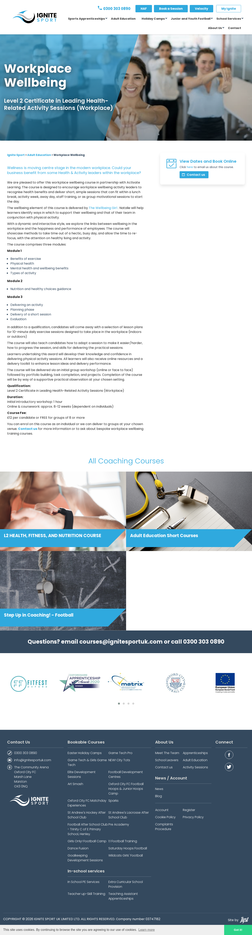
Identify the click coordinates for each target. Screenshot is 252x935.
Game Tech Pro (120, 753)
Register (189, 810)
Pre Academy (118, 824)
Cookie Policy (165, 817)
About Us (215, 28)
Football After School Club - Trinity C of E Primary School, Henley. (88, 829)
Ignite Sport (16, 155)
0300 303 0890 (114, 8)
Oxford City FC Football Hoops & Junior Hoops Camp (126, 789)
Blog (158, 796)
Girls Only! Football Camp (87, 841)
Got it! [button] (238, 929)
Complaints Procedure (164, 826)
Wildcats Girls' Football (125, 855)
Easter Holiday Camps (85, 753)
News (159, 789)
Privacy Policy (193, 817)
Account (161, 810)
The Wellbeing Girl (103, 208)
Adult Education (123, 19)
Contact (234, 28)
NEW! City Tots (119, 760)
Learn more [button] (146, 929)
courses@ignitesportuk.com (121, 642)
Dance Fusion (78, 848)
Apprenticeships (195, 753)
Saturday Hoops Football (127, 848)
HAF (144, 9)
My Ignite (228, 9)
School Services (228, 19)
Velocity (201, 9)
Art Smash (75, 784)
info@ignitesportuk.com (32, 760)
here (190, 167)
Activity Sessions (195, 767)
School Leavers (166, 760)
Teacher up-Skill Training (86, 893)
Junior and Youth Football (190, 19)
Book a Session (171, 9)
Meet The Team (167, 753)
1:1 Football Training (122, 841)
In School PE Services (83, 882)
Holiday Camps (153, 19)
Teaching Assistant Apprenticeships (123, 896)
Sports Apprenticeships (86, 19)
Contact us (193, 174)
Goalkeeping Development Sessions (85, 857)
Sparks (113, 800)
